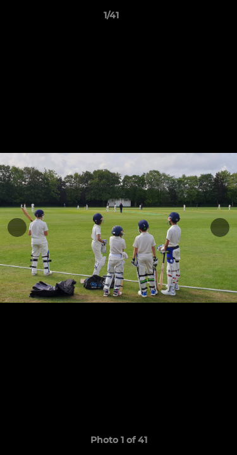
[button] (191, 18)
